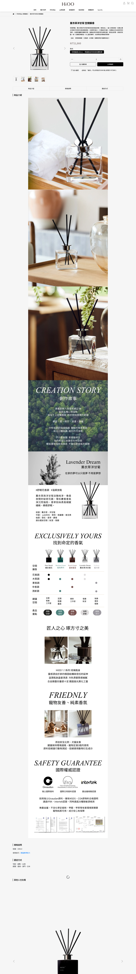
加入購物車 (83, 64)
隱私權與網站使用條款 (28, 936)
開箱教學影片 (25, 853)
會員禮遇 (81, 10)
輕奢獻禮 (72, 10)
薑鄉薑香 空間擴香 (81, 916)
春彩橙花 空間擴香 (27, 916)
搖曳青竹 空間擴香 (54, 916)
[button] (65, 48)
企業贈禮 (62, 10)
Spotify (100, 10)
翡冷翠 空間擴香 (108, 916)
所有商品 (52, 10)
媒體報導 (91, 10)
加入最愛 (75, 70)
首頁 (35, 10)
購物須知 (15, 936)
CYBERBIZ (51, 969)
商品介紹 (31, 88)
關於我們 (43, 10)
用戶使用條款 (41, 936)
